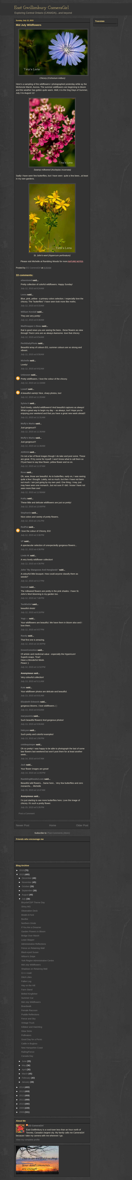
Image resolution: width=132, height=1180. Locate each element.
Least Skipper (27, 940)
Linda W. (25, 555)
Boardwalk (26, 1006)
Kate (23, 687)
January (26, 1082)
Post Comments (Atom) (58, 833)
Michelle (25, 360)
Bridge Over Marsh (30, 935)
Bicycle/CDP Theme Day (33, 902)
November (27, 882)
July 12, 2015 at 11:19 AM (33, 383)
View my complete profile (28, 1139)
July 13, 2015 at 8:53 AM (32, 710)
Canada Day (27, 1056)
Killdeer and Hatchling (31, 1027)
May (24, 1065)
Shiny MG (26, 906)
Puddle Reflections (30, 1014)
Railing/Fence (27, 1052)
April (24, 1069)
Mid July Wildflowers (31, 965)
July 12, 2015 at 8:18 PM (32, 612)
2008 (22, 1112)
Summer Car (27, 998)
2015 (22, 874)
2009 (22, 1108)
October (26, 886)
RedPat (24, 527)
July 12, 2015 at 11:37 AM (33, 466)
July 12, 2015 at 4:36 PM (32, 549)
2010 (22, 1104)
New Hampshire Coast (32, 1048)
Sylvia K (25, 403)
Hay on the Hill (28, 985)
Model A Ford (27, 915)
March (25, 1074)
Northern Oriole (28, 923)
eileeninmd (26, 280)
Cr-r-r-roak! (26, 973)
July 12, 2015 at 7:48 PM (32, 598)
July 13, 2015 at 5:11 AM (32, 681)
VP (22, 541)
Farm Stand (26, 989)
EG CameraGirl (35, 1125)
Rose (23, 472)
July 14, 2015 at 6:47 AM (32, 758)
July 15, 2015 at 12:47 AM (33, 790)
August (25, 895)
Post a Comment (27, 813)
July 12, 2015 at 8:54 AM (32, 337)
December (27, 878)
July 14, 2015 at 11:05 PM (33, 773)
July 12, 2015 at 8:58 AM (32, 354)
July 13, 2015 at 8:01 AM (32, 695)
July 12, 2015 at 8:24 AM (32, 288)
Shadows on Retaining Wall (34, 969)
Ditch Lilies (26, 977)
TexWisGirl (26, 604)
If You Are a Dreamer (31, 927)
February (26, 1078)
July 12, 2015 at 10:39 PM (33, 644)
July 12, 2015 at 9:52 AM (32, 368)
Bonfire (24, 919)
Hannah (25, 587)
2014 (22, 1087)
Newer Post (22, 825)
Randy (24, 636)
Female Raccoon (29, 1010)
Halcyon (25, 730)
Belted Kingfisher (29, 994)
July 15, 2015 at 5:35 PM (32, 807)
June (24, 1061)
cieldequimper (28, 744)
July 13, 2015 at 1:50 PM (32, 738)
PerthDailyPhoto (29, 343)
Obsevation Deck (29, 911)
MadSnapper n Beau (31, 326)
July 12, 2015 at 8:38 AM (32, 320)
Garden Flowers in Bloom (33, 931)
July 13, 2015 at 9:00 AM (32, 724)
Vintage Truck (27, 1023)
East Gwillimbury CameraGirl (41, 8)
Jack (23, 765)
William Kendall (29, 312)
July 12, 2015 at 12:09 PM (33, 506)
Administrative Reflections (33, 944)
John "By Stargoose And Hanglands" (40, 570)
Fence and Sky (28, 1018)
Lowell (24, 389)
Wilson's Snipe (28, 956)
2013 (22, 1091)
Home (52, 825)
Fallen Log (26, 981)
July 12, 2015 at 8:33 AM (32, 305)
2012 (22, 1095)
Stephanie (26, 513)
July (24, 899)
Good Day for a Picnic (31, 1039)
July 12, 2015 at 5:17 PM (32, 581)
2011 (22, 1099)
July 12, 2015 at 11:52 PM (33, 667)
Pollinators (26, 1035)
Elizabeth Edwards (30, 702)
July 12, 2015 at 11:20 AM (33, 397)
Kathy (24, 498)
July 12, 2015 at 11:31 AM (33, 417)
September (27, 890)
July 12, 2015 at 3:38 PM (32, 535)
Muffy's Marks (28, 423)
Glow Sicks (26, 1031)
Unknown (25, 375)
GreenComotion (29, 650)
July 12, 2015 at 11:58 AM (33, 492)
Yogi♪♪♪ (24, 618)
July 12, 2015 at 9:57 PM (32, 629)
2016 (22, 870)
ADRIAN (25, 452)
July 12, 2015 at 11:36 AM (33, 431)
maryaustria (27, 716)
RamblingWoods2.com (32, 779)
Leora (24, 294)
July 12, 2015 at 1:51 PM (32, 521)
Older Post (82, 825)
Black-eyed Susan (30, 952)
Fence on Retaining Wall (32, 948)
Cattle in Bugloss (29, 1043)
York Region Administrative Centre (37, 960)
